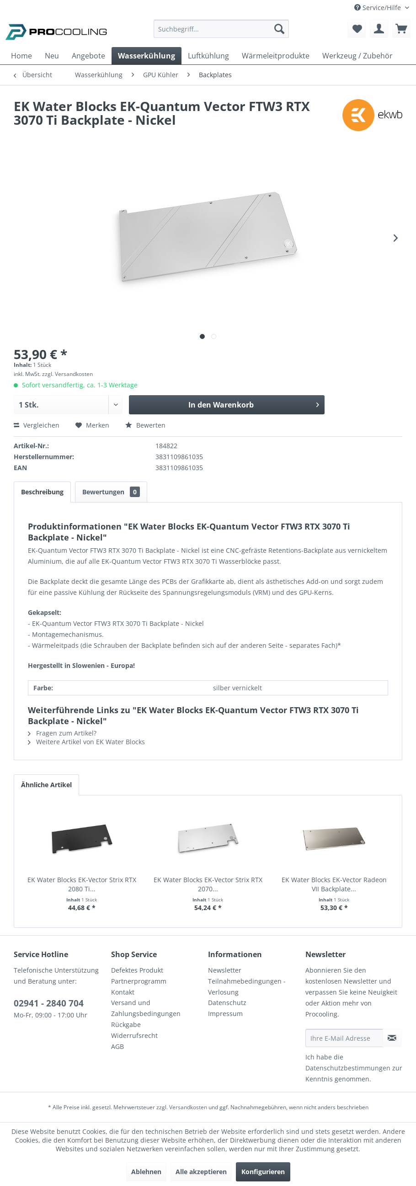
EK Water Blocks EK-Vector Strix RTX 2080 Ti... (81, 884)
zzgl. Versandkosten (67, 374)
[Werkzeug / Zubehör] (357, 55)
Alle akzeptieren (201, 1171)
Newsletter (224, 970)
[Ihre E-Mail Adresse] (344, 1038)
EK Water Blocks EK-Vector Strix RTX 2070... (208, 884)
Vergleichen (36, 425)
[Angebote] (88, 55)
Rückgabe (126, 1024)
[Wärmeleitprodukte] (275, 55)
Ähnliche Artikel (46, 784)
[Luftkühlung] (208, 55)
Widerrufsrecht (134, 1035)
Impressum (225, 1013)
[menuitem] (221, 33)
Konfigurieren (263, 1171)
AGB (117, 1046)
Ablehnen (146, 1171)
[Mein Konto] (379, 29)
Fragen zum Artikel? (62, 733)
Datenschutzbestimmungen (347, 1068)
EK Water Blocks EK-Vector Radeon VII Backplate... (334, 884)
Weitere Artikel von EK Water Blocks (86, 741)
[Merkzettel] (356, 29)
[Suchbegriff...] (221, 29)
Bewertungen (111, 492)
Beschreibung (42, 491)
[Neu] (51, 55)
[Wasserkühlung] (146, 55)
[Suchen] (279, 29)
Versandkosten (188, 1107)
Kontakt (122, 992)
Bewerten (145, 425)
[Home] (21, 55)
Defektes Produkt (137, 970)
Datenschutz (227, 1002)
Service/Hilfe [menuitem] (378, 7)
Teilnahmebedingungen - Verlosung (247, 986)
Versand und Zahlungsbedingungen (146, 1008)
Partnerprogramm (138, 981)
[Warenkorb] (401, 29)
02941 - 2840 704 (49, 1003)
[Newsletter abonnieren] (392, 1038)
